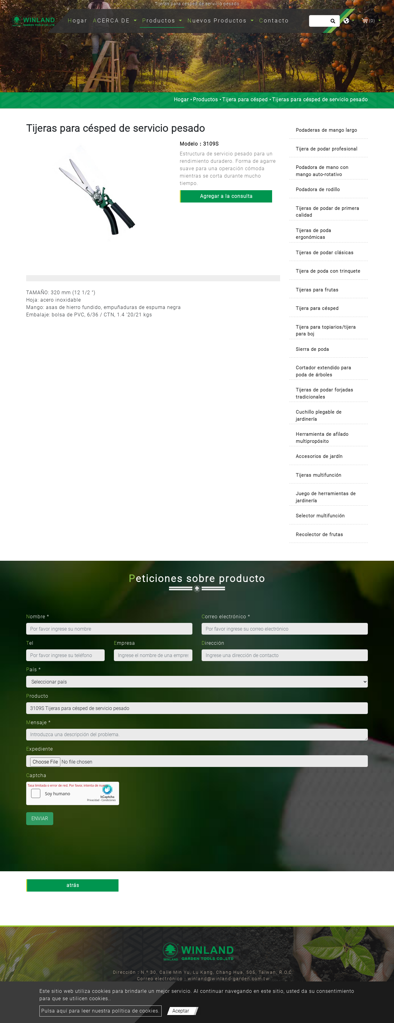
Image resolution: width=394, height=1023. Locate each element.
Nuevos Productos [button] (218, 20)
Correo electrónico (226, 617)
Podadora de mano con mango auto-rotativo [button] (322, 171)
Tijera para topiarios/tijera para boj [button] (326, 330)
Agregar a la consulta (226, 196)
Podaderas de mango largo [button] (326, 130)
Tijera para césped (245, 99)
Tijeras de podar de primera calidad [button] (327, 212)
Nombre (37, 617)
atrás (72, 885)
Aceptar (180, 1011)
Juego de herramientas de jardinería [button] (326, 497)
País (33, 669)
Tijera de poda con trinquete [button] (328, 271)
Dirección (213, 643)
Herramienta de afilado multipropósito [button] (322, 437)
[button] (31, 200)
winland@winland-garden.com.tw (229, 978)
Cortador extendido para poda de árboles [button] (323, 371)
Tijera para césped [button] (317, 308)
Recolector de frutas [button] (319, 534)
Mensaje (38, 722)
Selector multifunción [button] (320, 516)
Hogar (79, 20)
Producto (37, 696)
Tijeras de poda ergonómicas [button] (313, 234)
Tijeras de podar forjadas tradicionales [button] (324, 393)
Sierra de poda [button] (312, 349)
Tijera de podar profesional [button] (326, 149)
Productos (205, 99)
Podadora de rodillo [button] (318, 189)
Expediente (39, 749)
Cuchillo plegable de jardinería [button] (319, 415)
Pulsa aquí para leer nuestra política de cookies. (100, 1011)
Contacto (274, 20)
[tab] (328, 130)
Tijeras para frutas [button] (317, 290)
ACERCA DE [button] (112, 20)
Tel (30, 643)
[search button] (332, 23)
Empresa (124, 643)
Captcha (36, 775)
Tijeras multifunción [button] (318, 475)
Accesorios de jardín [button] (319, 456)
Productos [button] (160, 20)
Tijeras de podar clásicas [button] (325, 252)
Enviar (39, 818)
